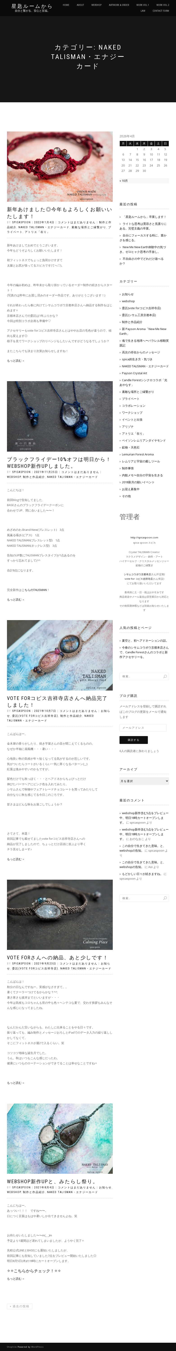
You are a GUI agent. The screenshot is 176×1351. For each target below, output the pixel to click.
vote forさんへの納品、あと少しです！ (57, 957)
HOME (66, 5)
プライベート (131, 399)
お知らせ (105, 1187)
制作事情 (128, 468)
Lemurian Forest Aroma (138, 454)
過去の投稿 (19, 1306)
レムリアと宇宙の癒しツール (141, 461)
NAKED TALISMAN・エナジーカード (44, 227)
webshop (14, 477)
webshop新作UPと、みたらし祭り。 (52, 1181)
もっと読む (14, 361)
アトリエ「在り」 (37, 232)
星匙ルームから (32, 6)
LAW (143, 10)
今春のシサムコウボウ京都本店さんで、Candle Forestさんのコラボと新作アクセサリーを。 (144, 652)
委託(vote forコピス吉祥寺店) (35, 715)
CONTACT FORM (161, 10)
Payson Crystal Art (134, 373)
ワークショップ (132, 413)
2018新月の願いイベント (138, 482)
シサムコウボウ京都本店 (137, 574)
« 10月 (124, 181)
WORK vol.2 (162, 5)
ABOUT (80, 5)
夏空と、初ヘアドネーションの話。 (145, 640)
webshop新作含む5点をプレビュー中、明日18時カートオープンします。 (144, 817)
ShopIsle (12, 1346)
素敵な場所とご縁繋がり (89, 227)
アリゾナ (128, 426)
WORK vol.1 (142, 5)
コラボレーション (133, 406)
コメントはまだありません (77, 222)
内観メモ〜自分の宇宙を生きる (142, 475)
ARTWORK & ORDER (119, 5)
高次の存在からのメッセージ (141, 352)
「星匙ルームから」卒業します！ (145, 217)
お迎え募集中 (131, 489)
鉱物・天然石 (131, 447)
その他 (126, 496)
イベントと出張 (132, 420)
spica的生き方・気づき (137, 359)
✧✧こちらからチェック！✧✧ (34, 1270)
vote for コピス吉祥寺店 (139, 578)
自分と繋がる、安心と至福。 (32, 10)
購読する (134, 740)
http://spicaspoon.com (144, 537)
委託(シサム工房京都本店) (139, 315)
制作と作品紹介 (34, 477)
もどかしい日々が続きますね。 (142, 874)
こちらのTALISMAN (34, 590)
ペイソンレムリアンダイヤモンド (144, 440)
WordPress (37, 1346)
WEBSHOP (96, 5)
